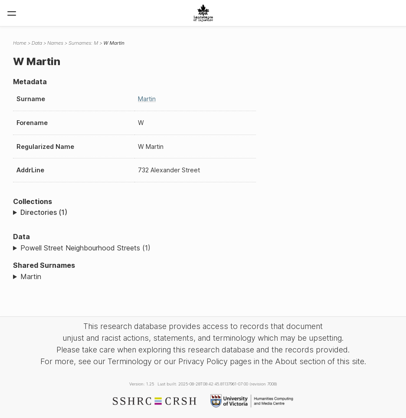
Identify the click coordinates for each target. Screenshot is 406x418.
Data (37, 43)
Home (19, 43)
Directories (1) (43, 212)
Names (55, 43)
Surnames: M (83, 43)
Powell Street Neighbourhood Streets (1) (85, 248)
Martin (147, 98)
